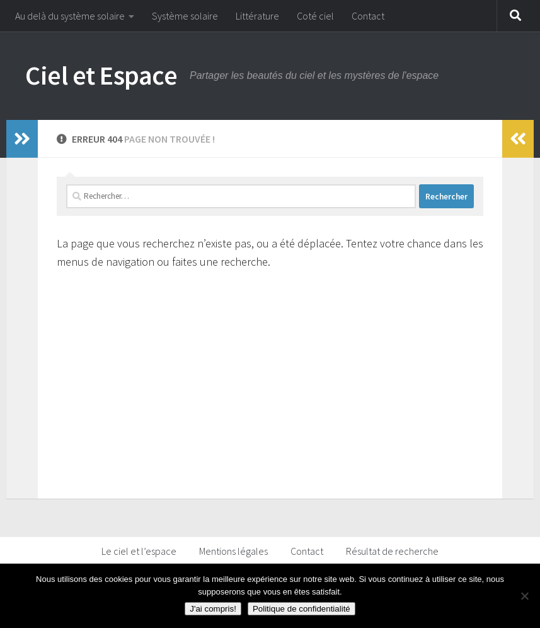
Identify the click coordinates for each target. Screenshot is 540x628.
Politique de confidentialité (301, 608)
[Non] (524, 595)
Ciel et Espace (101, 75)
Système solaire (185, 15)
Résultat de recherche (392, 551)
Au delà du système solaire (70, 15)
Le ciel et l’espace (138, 551)
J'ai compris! (213, 608)
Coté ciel (315, 15)
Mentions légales (233, 551)
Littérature (257, 15)
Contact (368, 15)
